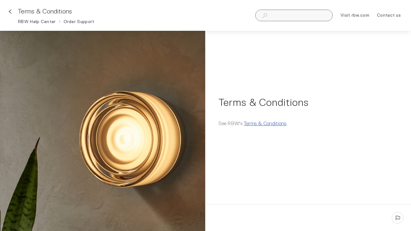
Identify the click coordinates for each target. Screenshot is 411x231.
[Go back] (10, 11)
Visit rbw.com (354, 16)
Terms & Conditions (265, 123)
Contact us (389, 16)
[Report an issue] (397, 218)
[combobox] (294, 15)
